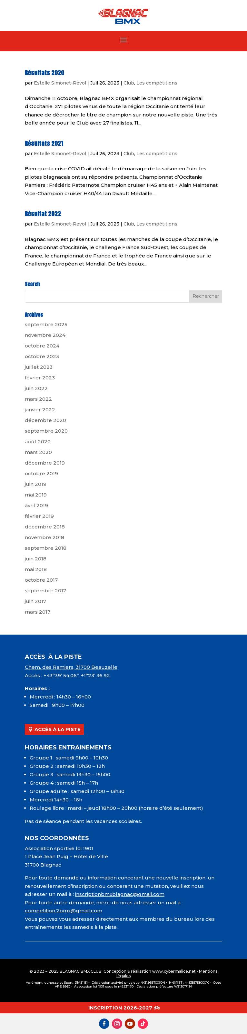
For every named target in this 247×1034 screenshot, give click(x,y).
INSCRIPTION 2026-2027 (120, 1008)
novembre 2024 (45, 335)
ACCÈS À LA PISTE (58, 729)
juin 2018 (35, 559)
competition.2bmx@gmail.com (63, 911)
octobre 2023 (42, 356)
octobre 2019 (41, 473)
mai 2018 (36, 569)
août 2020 (38, 441)
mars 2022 (38, 399)
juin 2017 (35, 601)
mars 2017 (37, 612)
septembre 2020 (46, 431)
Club (129, 83)
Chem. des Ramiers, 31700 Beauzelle (71, 667)
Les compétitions (156, 83)
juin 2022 (36, 388)
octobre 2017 (41, 580)
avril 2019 (36, 505)
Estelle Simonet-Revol (60, 83)
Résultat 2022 (43, 213)
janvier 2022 (40, 410)
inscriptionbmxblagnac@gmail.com (119, 894)
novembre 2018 (44, 537)
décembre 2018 (45, 527)
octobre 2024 (42, 346)
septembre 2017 (45, 590)
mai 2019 (36, 495)
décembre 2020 (45, 420)
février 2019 (39, 516)
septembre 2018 (45, 548)
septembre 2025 (46, 324)
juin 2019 (35, 484)
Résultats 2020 (44, 72)
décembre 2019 (45, 463)
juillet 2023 (39, 367)
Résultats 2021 (44, 143)
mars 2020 (38, 452)
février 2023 (40, 378)
